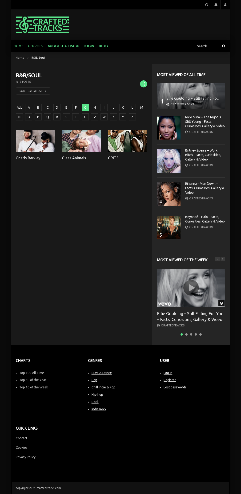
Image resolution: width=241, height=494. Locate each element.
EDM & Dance (102, 373)
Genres (34, 46)
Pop (94, 380)
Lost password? (175, 387)
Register (170, 380)
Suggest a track (63, 46)
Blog (103, 46)
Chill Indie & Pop (103, 387)
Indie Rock (99, 409)
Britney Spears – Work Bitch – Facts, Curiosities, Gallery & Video (203, 154)
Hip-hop (97, 394)
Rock (95, 402)
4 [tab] (196, 334)
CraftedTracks (182, 104)
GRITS (113, 158)
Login (89, 46)
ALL (19, 107)
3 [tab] (191, 334)
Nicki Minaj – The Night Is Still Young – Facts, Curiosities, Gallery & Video (205, 121)
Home (18, 46)
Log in (168, 373)
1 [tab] (182, 334)
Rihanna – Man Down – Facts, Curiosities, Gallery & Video (205, 188)
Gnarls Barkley (28, 158)
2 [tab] (186, 334)
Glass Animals (74, 158)
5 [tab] (200, 334)
